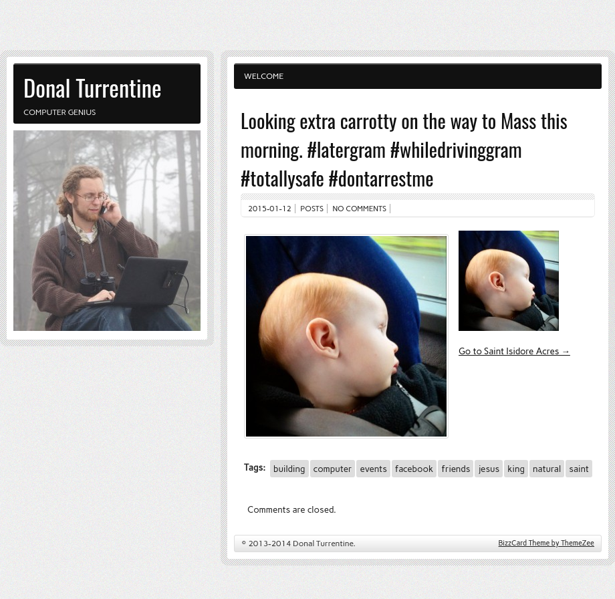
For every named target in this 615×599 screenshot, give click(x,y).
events (373, 468)
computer (333, 468)
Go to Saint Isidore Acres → (514, 351)
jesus (488, 468)
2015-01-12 (269, 208)
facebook (414, 468)
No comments (360, 208)
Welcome (263, 76)
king (516, 468)
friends (455, 468)
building (289, 468)
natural (547, 468)
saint (579, 468)
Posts (312, 208)
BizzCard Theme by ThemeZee (546, 543)
